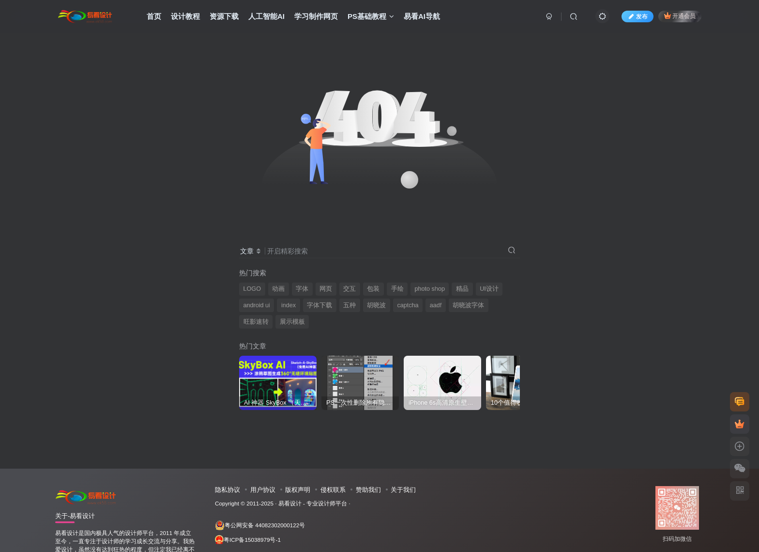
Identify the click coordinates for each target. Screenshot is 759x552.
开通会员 (680, 15)
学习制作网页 (316, 16)
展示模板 (292, 321)
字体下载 (319, 305)
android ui (256, 305)
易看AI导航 (422, 16)
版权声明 (297, 489)
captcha (407, 305)
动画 (278, 288)
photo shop (430, 288)
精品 (462, 288)
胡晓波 (376, 305)
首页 (154, 16)
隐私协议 (227, 489)
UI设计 (489, 288)
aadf (436, 305)
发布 (637, 16)
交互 (349, 288)
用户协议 (262, 489)
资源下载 (224, 16)
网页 (325, 288)
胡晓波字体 (468, 305)
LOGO (252, 288)
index (288, 305)
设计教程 (185, 16)
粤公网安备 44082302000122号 (260, 525)
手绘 (397, 288)
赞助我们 (368, 489)
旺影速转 (256, 321)
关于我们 (403, 489)
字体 (302, 288)
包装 (373, 288)
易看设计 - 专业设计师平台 (312, 503)
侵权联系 (333, 489)
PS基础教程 (371, 16)
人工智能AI (266, 16)
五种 (349, 305)
